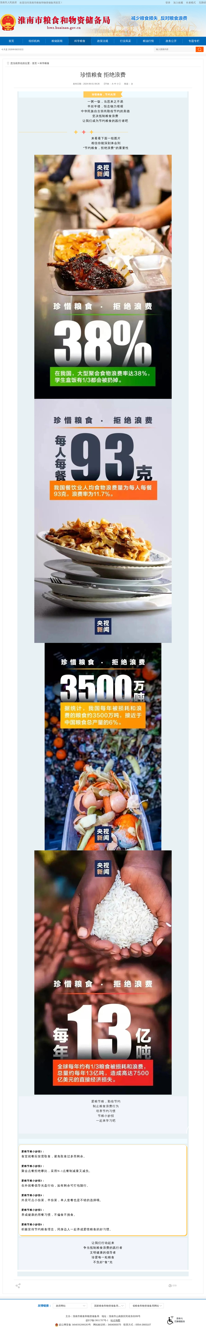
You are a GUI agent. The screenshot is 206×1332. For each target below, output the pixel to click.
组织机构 (34, 41)
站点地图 (115, 1320)
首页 (11, 41)
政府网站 (61, 1306)
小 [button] (117, 84)
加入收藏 (178, 2)
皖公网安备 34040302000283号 (73, 1324)
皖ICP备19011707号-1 (97, 1320)
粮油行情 (148, 41)
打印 (175, 1285)
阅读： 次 (128, 84)
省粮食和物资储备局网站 (146, 1306)
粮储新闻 (57, 41)
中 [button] (115, 84)
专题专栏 (193, 41)
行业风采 (125, 41)
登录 (167, 2)
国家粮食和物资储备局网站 (108, 1306)
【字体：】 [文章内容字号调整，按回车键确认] (112, 84)
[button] (191, 2)
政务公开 (171, 41)
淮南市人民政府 (8, 2)
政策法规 (102, 41)
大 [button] (112, 84)
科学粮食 (79, 41)
